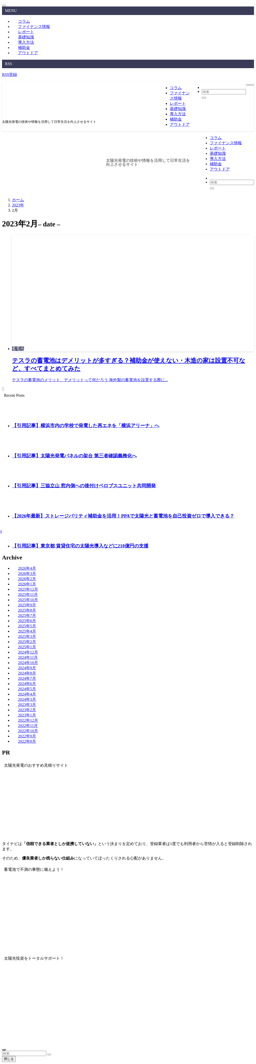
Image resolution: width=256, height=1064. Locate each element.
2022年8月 (27, 741)
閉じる (9, 1059)
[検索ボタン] (252, 85)
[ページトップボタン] (4, 1050)
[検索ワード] (24, 1053)
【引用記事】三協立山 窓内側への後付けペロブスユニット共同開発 (84, 485)
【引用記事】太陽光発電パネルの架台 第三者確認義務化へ (74, 455)
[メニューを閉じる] (4, 5)
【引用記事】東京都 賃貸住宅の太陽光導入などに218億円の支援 (80, 545)
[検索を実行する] (49, 1054)
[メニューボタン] (248, 85)
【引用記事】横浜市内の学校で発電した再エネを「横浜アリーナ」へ (85, 425)
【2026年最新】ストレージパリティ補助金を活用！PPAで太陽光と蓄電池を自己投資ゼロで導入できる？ (123, 516)
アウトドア (28, 53)
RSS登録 (9, 74)
